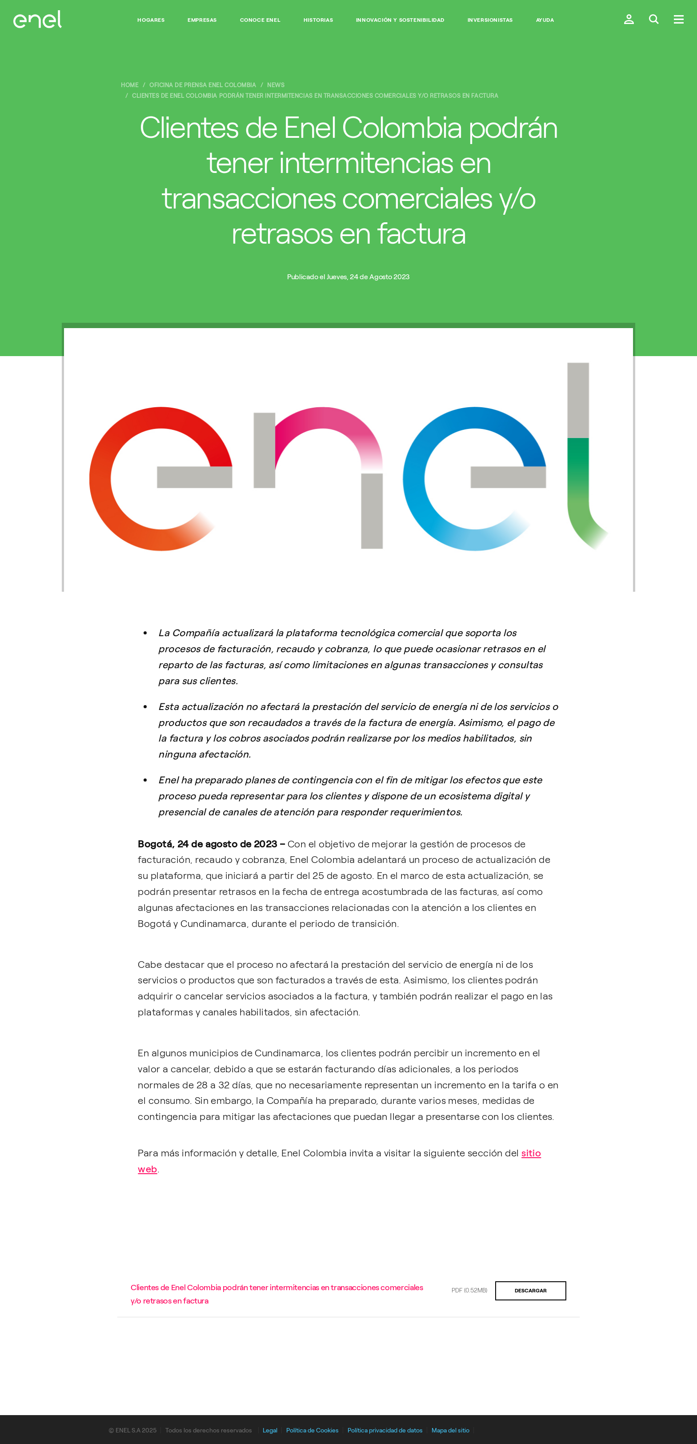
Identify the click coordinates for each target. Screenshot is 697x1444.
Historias (318, 20)
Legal (270, 1430)
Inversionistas (490, 20)
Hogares (150, 20)
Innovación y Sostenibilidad (400, 20)
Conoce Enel (260, 20)
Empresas (202, 20)
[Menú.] (679, 20)
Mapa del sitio (450, 1430)
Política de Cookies (312, 1430)
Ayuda (545, 20)
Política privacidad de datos (385, 1430)
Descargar (531, 1291)
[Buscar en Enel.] (654, 20)
